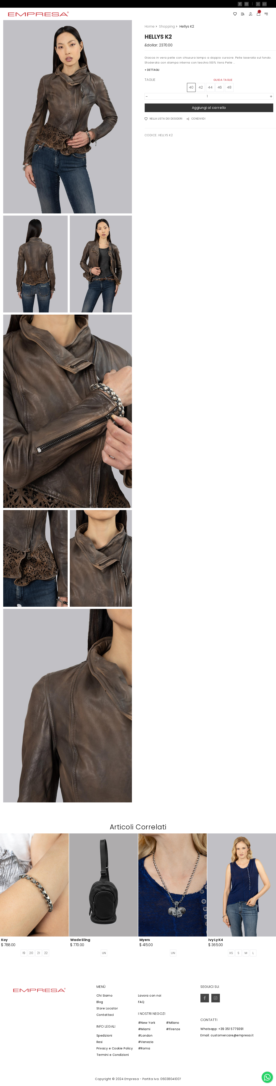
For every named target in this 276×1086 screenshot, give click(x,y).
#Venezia (145, 1042)
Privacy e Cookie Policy (114, 1048)
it (258, 4)
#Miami (144, 1029)
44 (210, 87)
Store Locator (107, 1008)
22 (46, 953)
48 (229, 87)
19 (23, 953)
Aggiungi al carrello (209, 107)
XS (231, 953)
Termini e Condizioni (112, 1055)
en (264, 4)
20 (31, 953)
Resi (99, 1042)
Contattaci (105, 1015)
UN (104, 953)
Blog (99, 1002)
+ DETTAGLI (152, 70)
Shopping (168, 26)
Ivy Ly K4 (215, 939)
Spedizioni (104, 1035)
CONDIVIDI (196, 118)
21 (38, 953)
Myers (144, 939)
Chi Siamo (104, 995)
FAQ (141, 1002)
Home (151, 26)
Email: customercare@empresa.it (227, 1035)
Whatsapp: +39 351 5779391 (222, 1029)
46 (220, 87)
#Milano (172, 1023)
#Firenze (173, 1029)
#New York (146, 1023)
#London (145, 1035)
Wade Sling (80, 939)
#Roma (144, 1048)
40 (191, 87)
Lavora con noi (149, 995)
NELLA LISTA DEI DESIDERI (164, 118)
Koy (4, 939)
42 (201, 87)
